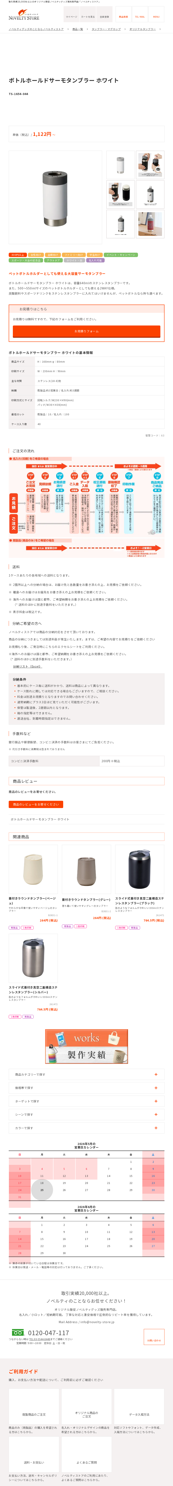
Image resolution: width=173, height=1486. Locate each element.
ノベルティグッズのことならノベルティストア (36, 29)
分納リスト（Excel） (27, 666)
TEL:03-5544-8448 (39, 1339)
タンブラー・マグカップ (106, 29)
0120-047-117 (48, 1332)
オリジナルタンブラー (142, 29)
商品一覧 (78, 29)
